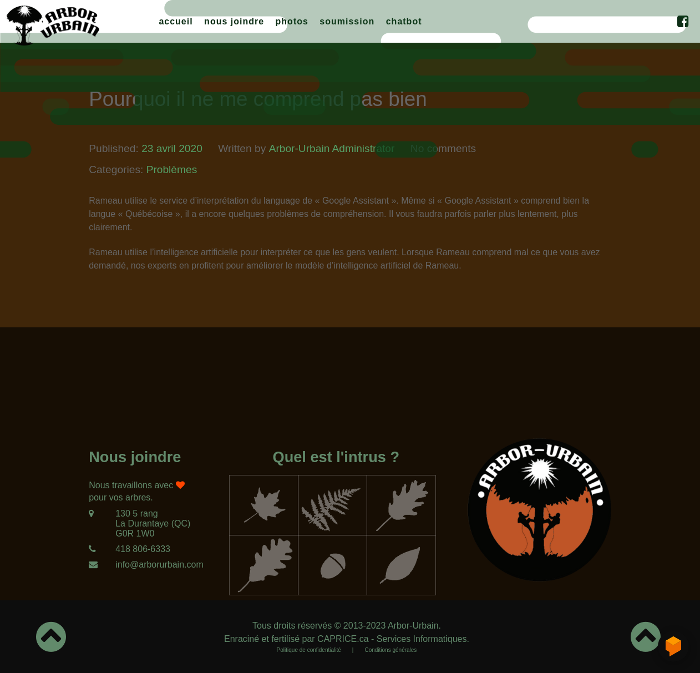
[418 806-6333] (140, 549)
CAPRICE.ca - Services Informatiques (391, 639)
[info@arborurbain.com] (140, 565)
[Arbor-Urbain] (52, 24)
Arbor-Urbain (413, 625)
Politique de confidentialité (309, 650)
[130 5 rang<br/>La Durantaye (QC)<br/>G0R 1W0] (140, 524)
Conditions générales (390, 650)
